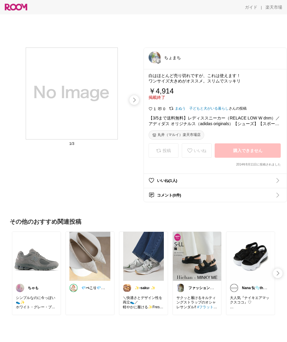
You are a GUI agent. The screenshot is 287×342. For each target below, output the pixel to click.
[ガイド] (251, 7)
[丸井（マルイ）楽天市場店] (176, 135)
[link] (36, 256)
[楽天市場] (273, 7)
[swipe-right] (134, 100)
